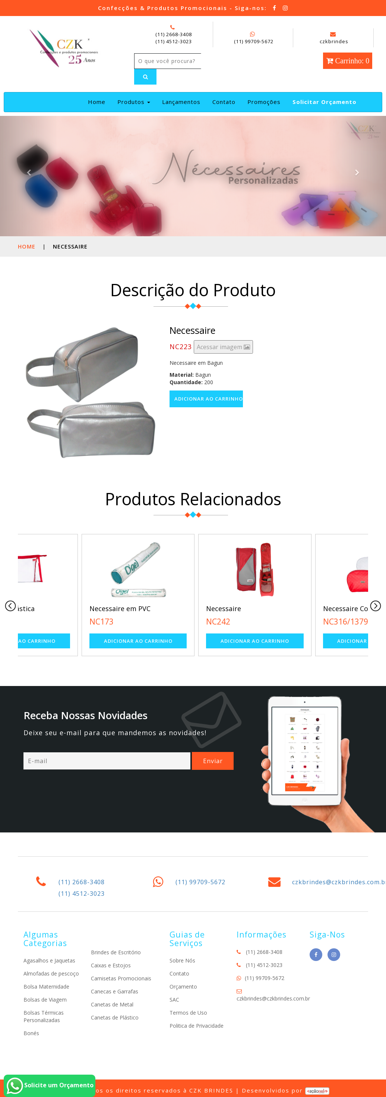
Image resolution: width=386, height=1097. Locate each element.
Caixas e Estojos (111, 965)
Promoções (264, 101)
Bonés (31, 1033)
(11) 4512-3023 (173, 41)
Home (98, 101)
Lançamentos (181, 101)
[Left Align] (145, 77)
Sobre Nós (182, 960)
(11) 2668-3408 (173, 34)
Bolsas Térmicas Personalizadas (43, 1016)
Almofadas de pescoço (51, 973)
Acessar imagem (223, 347)
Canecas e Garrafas (114, 991)
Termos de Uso (188, 1012)
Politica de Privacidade (197, 1025)
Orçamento (183, 986)
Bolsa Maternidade (46, 986)
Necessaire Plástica (58, 608)
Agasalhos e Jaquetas (49, 960)
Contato (223, 101)
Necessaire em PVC (174, 608)
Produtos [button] (133, 101)
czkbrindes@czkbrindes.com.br (273, 998)
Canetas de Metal (112, 1004)
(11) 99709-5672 (253, 41)
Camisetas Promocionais (121, 978)
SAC (174, 999)
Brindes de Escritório (116, 952)
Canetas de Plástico (115, 1017)
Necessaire (278, 608)
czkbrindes (334, 38)
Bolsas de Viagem (45, 999)
